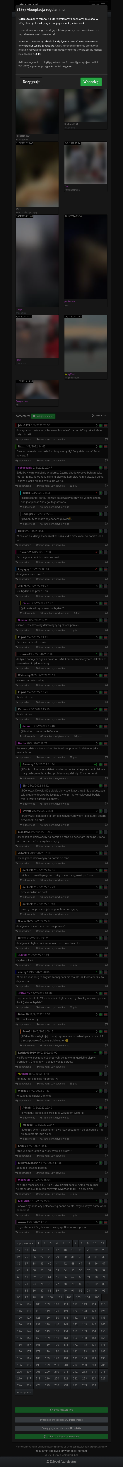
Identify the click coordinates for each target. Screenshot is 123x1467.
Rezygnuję (31, 82)
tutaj (49, 50)
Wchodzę (91, 82)
